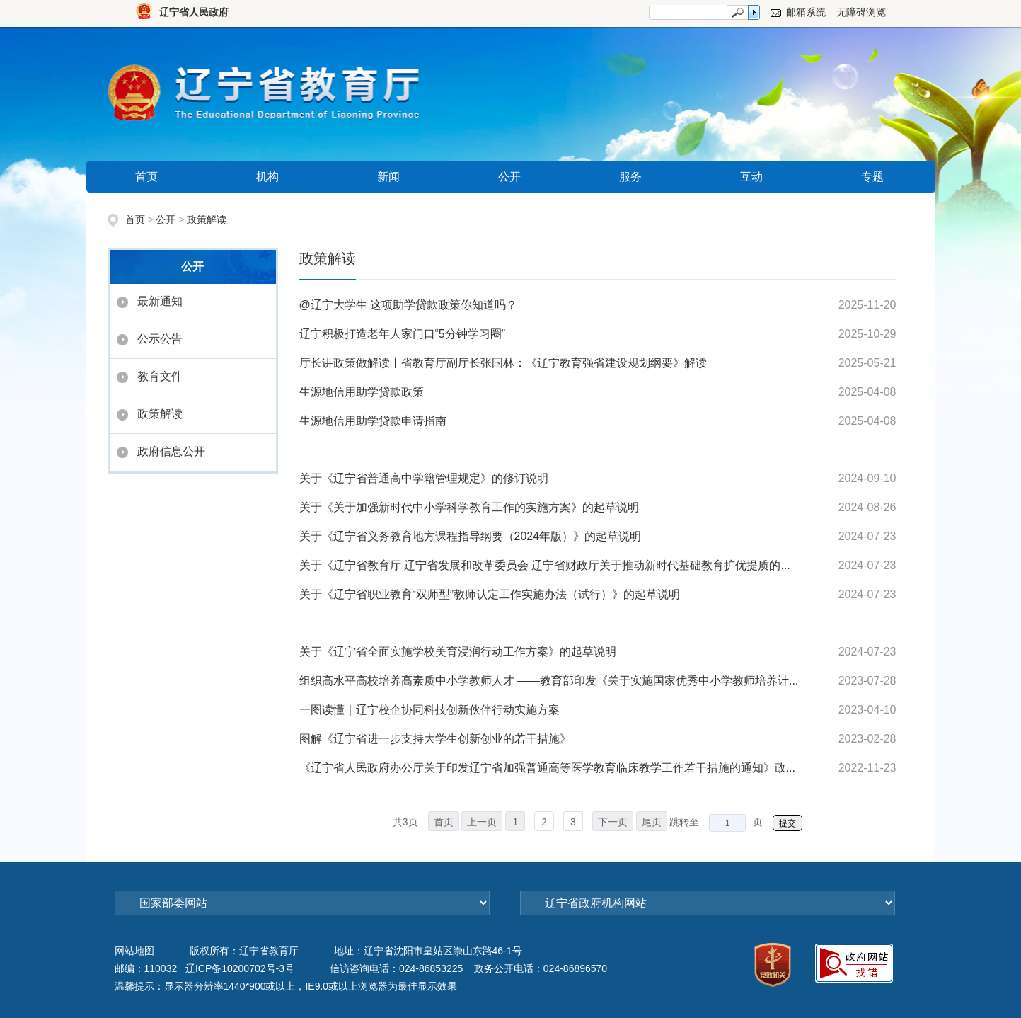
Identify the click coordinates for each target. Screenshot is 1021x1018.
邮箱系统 (806, 12)
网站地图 (134, 950)
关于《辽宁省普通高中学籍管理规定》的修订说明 (423, 478)
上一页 (482, 822)
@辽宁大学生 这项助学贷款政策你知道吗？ (408, 305)
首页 (146, 177)
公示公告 (160, 339)
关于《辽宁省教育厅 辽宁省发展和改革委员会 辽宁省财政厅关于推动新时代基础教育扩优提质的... (544, 565)
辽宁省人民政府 (194, 12)
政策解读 (206, 219)
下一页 (613, 822)
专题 (872, 177)
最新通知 (160, 301)
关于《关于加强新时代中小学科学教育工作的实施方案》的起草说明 (469, 507)
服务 (630, 177)
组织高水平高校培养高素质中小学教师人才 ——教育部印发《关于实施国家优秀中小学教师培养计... (549, 681)
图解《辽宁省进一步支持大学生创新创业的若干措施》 (435, 739)
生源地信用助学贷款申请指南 (372, 421)
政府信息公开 (171, 451)
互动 (751, 177)
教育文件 (160, 376)
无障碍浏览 (861, 12)
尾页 (652, 822)
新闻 (388, 177)
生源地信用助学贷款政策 (361, 392)
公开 (509, 177)
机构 (267, 177)
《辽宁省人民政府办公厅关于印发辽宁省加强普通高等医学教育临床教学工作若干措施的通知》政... (547, 768)
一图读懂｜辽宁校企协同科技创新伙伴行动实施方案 (429, 710)
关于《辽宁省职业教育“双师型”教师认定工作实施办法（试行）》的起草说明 (490, 594)
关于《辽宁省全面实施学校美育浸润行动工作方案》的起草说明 (457, 652)
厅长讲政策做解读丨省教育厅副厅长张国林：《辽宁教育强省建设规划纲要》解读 (503, 363)
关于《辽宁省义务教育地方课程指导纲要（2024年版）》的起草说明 (470, 536)
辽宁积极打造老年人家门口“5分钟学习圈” (402, 334)
